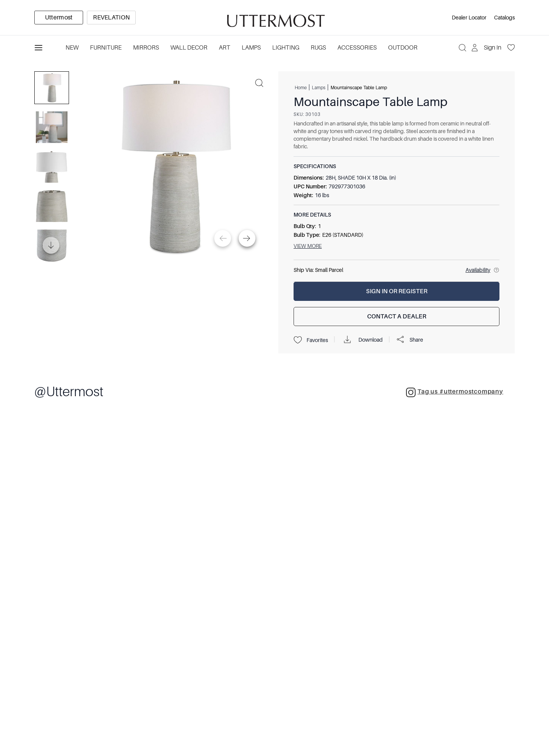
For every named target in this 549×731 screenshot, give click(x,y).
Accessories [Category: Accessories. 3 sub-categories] (357, 47)
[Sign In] (487, 47)
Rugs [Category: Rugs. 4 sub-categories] (318, 47)
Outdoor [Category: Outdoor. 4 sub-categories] (402, 47)
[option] (58, 17)
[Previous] (222, 238)
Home (301, 87)
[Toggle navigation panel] (38, 47)
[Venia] (274, 17)
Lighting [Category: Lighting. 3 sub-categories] (285, 47)
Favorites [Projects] (311, 340)
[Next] (247, 238)
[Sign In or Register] (396, 291)
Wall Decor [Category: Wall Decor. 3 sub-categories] (188, 47)
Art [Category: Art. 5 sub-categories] (224, 47)
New (72, 47)
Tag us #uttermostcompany (454, 392)
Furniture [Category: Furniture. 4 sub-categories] (106, 47)
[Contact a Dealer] (396, 316)
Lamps (318, 87)
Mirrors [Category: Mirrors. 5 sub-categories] (146, 47)
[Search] (462, 47)
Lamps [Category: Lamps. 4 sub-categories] (251, 47)
